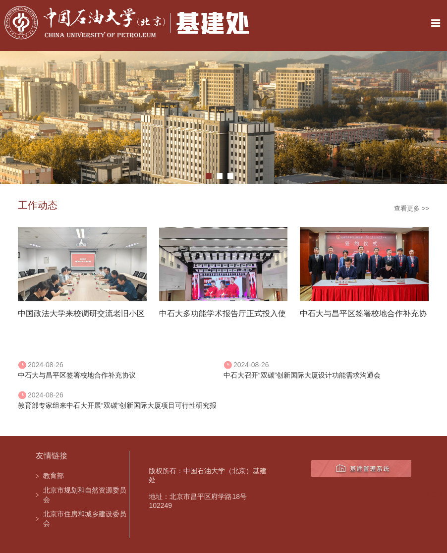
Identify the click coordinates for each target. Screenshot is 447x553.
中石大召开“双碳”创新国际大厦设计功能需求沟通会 (302, 375)
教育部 (53, 476)
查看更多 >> (411, 208)
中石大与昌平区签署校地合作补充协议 (77, 375)
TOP (434, 489)
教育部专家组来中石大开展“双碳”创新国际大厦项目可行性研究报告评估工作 (117, 406)
